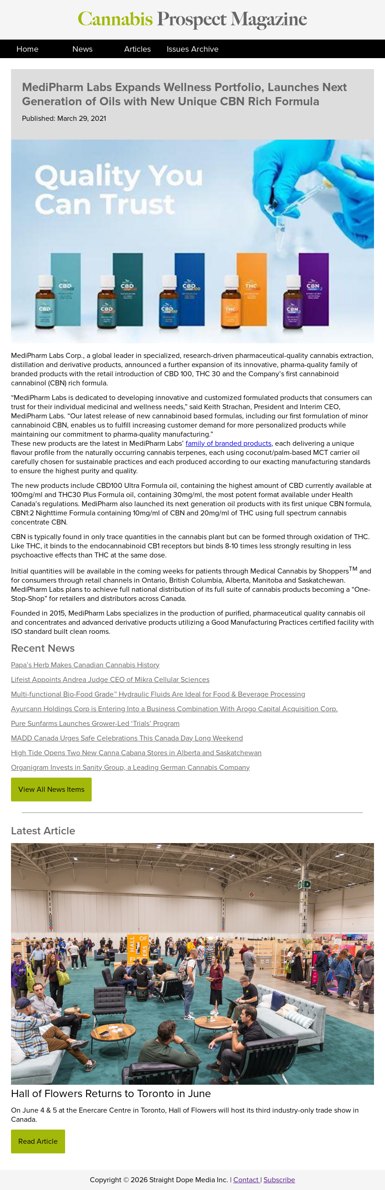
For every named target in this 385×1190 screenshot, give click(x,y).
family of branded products (228, 443)
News (82, 49)
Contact (246, 1180)
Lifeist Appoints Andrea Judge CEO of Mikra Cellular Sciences (110, 679)
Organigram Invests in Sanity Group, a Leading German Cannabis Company (130, 767)
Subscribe (279, 1180)
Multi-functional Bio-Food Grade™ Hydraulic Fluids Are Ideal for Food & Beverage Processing (158, 694)
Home (27, 49)
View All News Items (51, 789)
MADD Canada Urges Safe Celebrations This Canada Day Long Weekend (127, 738)
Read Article (38, 1141)
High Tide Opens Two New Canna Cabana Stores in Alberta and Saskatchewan (136, 752)
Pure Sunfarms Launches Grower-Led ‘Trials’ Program (95, 723)
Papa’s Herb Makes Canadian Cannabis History (85, 665)
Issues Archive (193, 49)
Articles (137, 49)
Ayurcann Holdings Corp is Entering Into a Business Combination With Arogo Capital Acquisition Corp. (174, 709)
